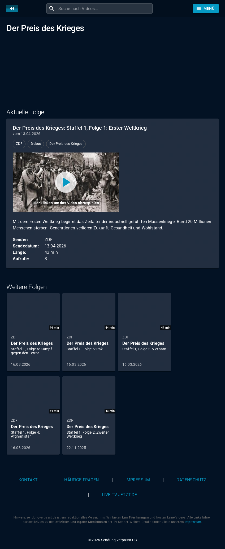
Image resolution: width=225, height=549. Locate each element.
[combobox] (105, 8)
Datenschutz (191, 479)
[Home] (13, 8)
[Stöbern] (206, 8)
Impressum (138, 479)
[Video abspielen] (66, 182)
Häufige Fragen (81, 479)
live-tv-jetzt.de (119, 494)
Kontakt (28, 479)
